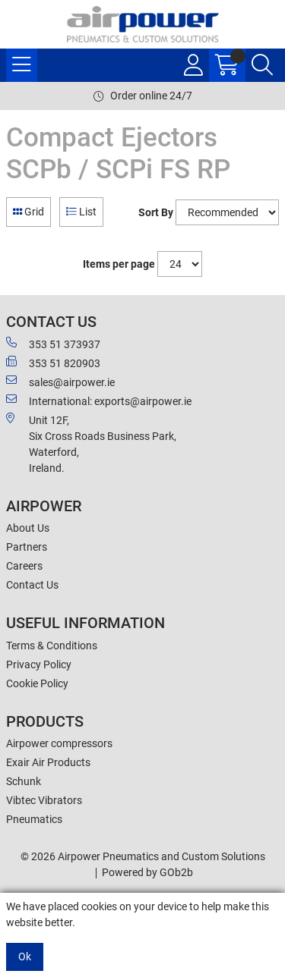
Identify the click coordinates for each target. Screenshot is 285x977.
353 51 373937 (53, 343)
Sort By (155, 212)
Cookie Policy (37, 683)
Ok (24, 956)
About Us (27, 528)
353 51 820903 (53, 362)
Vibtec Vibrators (44, 800)
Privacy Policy (38, 664)
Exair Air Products (48, 762)
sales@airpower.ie (60, 381)
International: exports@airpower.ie (99, 400)
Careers (24, 566)
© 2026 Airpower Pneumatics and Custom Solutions (143, 856)
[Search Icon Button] (262, 65)
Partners (26, 547)
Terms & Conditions (51, 645)
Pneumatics (34, 819)
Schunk (23, 781)
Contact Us (32, 585)
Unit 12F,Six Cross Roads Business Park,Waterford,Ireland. (91, 443)
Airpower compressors (59, 743)
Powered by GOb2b (147, 872)
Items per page (119, 264)
